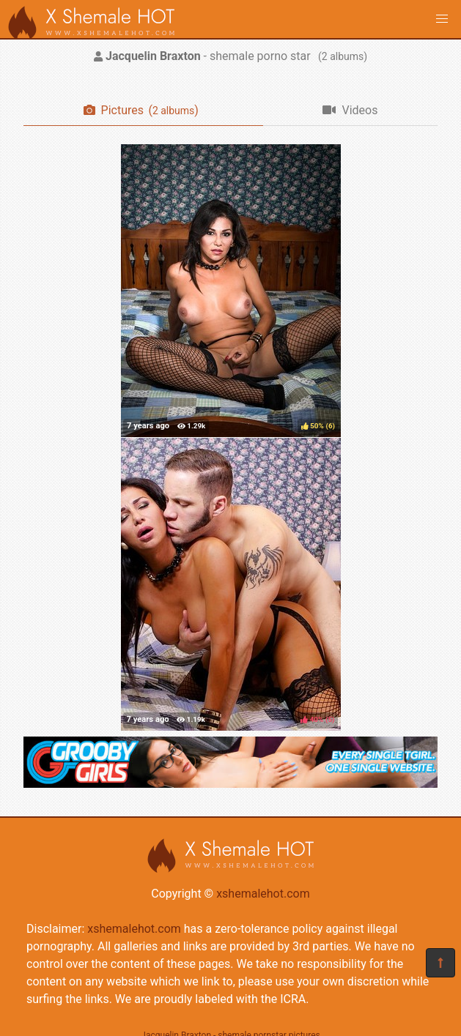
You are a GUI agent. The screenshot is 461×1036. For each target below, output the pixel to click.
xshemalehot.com (263, 894)
